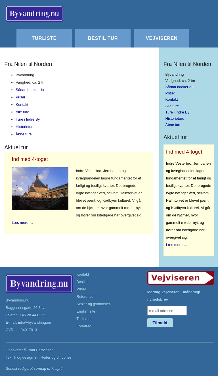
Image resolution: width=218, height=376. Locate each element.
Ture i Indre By (28, 119)
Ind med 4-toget (30, 159)
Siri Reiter (42, 357)
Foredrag (83, 326)
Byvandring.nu (17, 300)
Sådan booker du (30, 90)
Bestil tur (103, 38)
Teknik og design (19, 357)
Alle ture (22, 112)
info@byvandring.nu (34, 322)
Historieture (25, 127)
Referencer (85, 296)
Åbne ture (24, 134)
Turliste (44, 38)
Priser (20, 97)
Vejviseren (162, 38)
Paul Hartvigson (41, 350)
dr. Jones (64, 357)
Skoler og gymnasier (93, 304)
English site (85, 311)
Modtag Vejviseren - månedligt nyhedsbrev (173, 295)
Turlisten (83, 319)
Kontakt (22, 104)
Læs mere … (22, 222)
